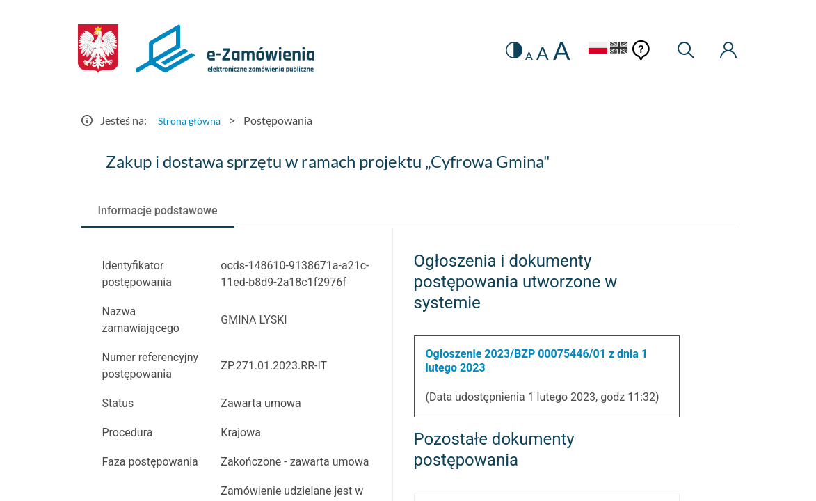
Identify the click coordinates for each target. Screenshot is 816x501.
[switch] (495, 50)
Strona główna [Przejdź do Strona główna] (192, 120)
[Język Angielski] (611, 49)
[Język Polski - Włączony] (582, 49)
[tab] (157, 211)
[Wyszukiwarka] (680, 50)
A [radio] (513, 55)
